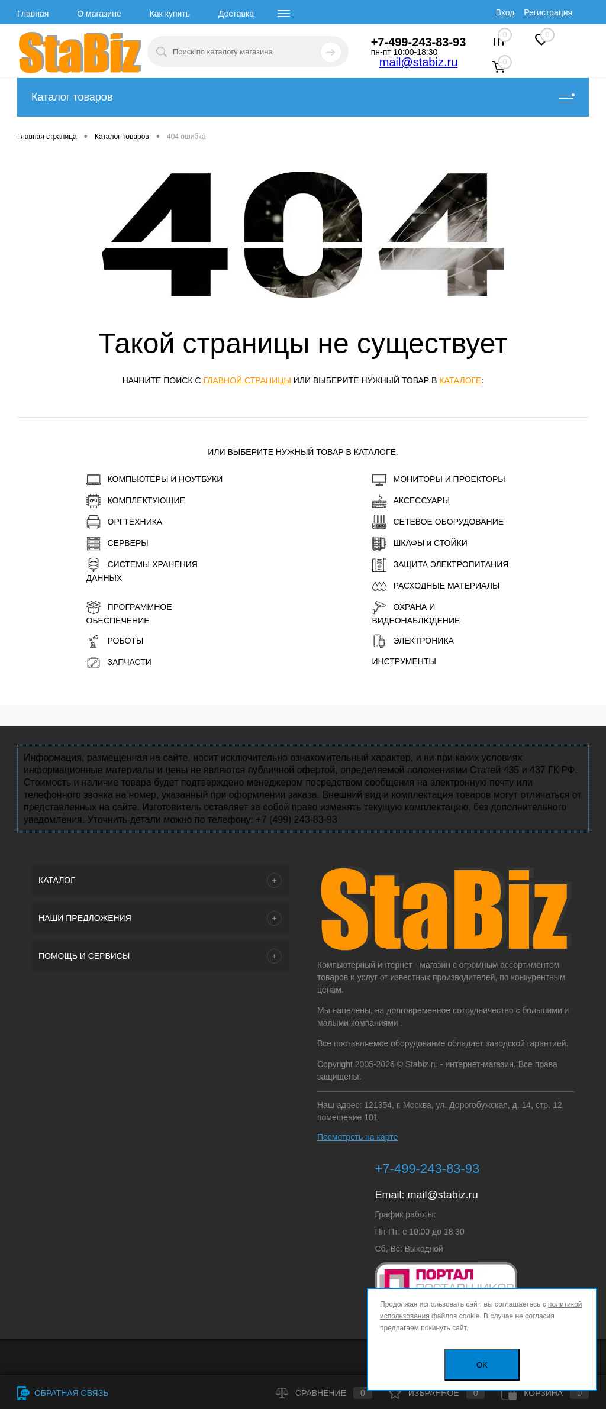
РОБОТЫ (115, 641)
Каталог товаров (303, 97)
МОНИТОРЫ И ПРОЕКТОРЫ (438, 480)
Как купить (170, 13)
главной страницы (247, 380)
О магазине (99, 13)
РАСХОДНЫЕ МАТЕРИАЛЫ (436, 586)
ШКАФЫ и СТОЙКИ (420, 544)
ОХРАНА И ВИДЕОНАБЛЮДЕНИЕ (416, 612)
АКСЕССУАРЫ (411, 501)
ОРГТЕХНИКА (124, 522)
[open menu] (284, 13)
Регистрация (548, 12)
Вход (505, 12)
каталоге (460, 380)
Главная (33, 13)
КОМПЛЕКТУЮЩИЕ (135, 501)
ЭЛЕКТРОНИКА (413, 641)
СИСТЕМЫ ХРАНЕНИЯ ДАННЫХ (142, 570)
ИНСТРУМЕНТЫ (404, 661)
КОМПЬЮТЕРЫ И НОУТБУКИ (154, 480)
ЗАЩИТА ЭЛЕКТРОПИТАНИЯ (440, 565)
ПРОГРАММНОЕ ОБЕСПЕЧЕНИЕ (129, 612)
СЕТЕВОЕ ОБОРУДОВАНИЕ (438, 522)
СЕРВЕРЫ (117, 544)
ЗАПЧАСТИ (119, 662)
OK (482, 1364)
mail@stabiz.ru (418, 62)
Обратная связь (62, 1393)
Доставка (236, 13)
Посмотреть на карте (357, 1137)
